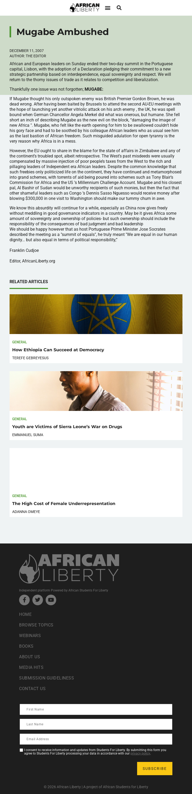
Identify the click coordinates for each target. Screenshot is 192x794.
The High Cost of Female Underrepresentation (63, 503)
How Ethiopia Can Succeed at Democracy (58, 349)
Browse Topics (36, 625)
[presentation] (60, 768)
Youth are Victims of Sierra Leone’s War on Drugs (67, 426)
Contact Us (32, 688)
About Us (29, 656)
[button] (107, 7)
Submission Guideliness (46, 678)
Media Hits (31, 667)
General (19, 341)
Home (25, 614)
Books (26, 646)
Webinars (30, 635)
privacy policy (140, 753)
